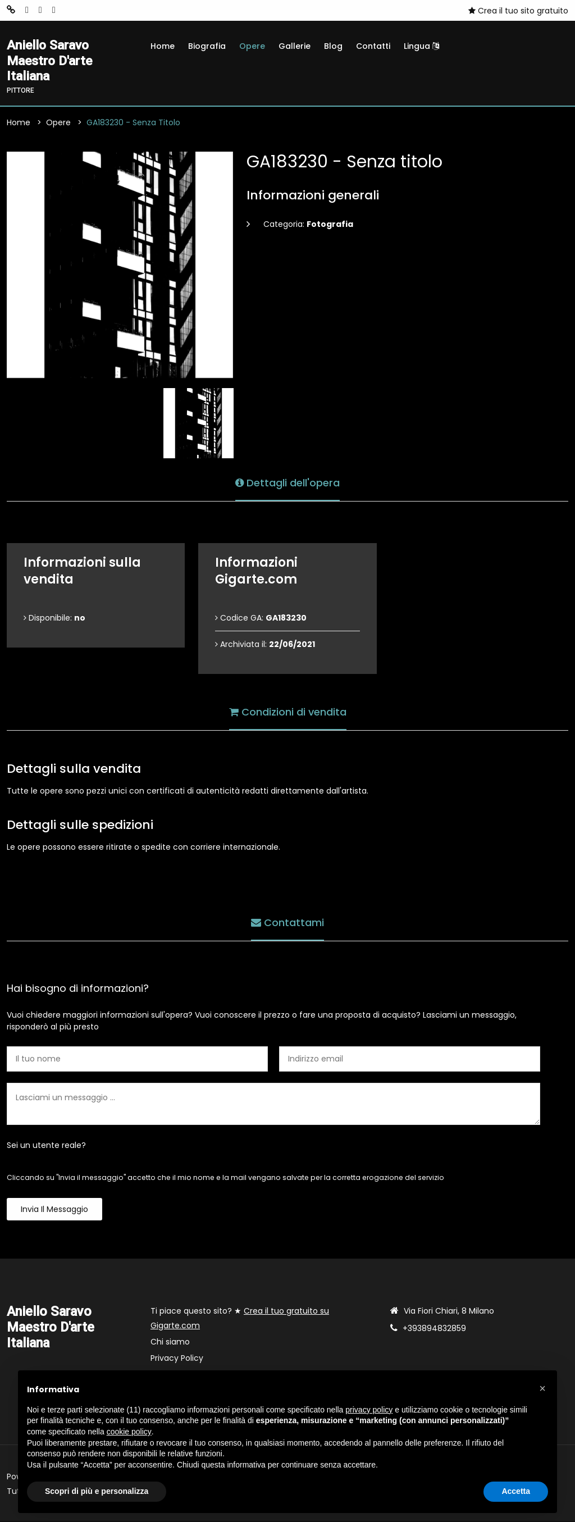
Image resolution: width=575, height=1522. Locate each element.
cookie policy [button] (129, 1431)
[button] (542, 1388)
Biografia (207, 46)
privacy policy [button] (369, 1409)
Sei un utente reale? (46, 1146)
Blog (333, 46)
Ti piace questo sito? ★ (239, 1319)
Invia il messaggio (54, 1210)
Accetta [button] (515, 1491)
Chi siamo (170, 1342)
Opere (252, 46)
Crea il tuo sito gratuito (518, 10)
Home (162, 46)
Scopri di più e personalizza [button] (96, 1491)
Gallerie (295, 46)
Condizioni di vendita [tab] (287, 712)
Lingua (421, 46)
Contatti (373, 46)
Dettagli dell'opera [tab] (287, 483)
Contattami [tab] (287, 923)
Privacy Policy (176, 1359)
